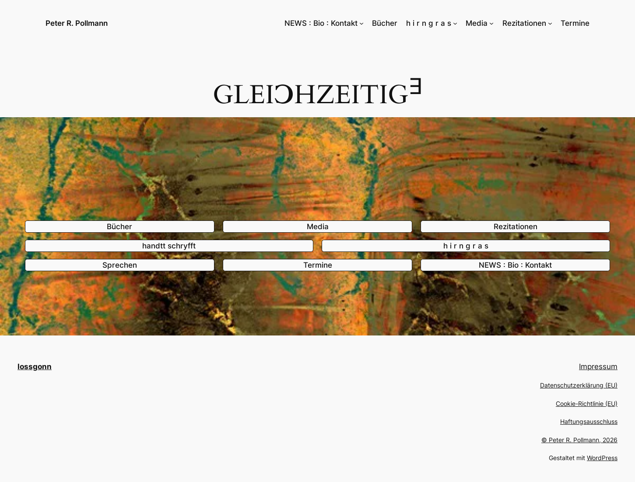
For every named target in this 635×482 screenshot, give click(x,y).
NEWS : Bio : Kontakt (515, 265)
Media (318, 226)
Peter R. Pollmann (77, 23)
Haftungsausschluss (588, 421)
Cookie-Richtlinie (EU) (586, 403)
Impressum (598, 366)
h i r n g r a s (465, 245)
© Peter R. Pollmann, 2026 (579, 440)
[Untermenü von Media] (491, 23)
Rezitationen (515, 226)
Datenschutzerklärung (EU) (578, 385)
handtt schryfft (169, 245)
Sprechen (119, 265)
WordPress (602, 457)
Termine (317, 265)
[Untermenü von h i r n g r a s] (455, 23)
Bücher (119, 226)
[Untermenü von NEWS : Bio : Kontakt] (361, 23)
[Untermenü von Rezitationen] (550, 23)
